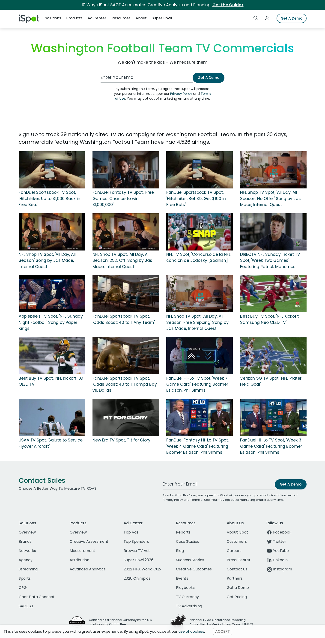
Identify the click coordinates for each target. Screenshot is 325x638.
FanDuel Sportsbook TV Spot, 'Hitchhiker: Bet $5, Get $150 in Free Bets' (196, 198)
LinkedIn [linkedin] (277, 560)
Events (182, 578)
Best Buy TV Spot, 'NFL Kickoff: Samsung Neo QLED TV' (269, 319)
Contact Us (237, 569)
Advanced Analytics (88, 569)
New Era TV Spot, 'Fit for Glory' (121, 440)
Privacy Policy (181, 93)
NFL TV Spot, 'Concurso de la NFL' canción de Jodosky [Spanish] (198, 257)
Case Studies (187, 541)
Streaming (28, 569)
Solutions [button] (53, 18)
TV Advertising (189, 606)
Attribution (79, 560)
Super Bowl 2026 (138, 560)
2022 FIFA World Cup (142, 569)
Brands (25, 541)
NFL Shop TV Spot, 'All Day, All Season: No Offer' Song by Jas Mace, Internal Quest (270, 198)
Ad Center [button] (97, 18)
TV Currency (187, 596)
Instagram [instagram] (279, 569)
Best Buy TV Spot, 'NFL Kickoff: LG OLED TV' (51, 381)
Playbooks (185, 587)
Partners (235, 578)
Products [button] (74, 18)
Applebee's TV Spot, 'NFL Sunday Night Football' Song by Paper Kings (51, 322)
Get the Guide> (228, 5)
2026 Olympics (137, 578)
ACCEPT (222, 631)
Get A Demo (291, 18)
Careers (234, 550)
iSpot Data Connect (37, 596)
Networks (27, 550)
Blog (180, 550)
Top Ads (131, 532)
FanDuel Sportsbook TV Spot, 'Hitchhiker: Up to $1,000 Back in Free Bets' (49, 198)
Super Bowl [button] (162, 18)
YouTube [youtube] (277, 550)
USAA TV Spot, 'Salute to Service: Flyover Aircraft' (51, 443)
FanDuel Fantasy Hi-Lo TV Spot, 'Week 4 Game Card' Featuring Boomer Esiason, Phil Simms (197, 446)
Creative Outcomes (194, 569)
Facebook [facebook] (278, 532)
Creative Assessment (89, 541)
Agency (26, 560)
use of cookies (191, 631)
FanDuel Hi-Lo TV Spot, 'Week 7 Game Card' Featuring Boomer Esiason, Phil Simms (197, 384)
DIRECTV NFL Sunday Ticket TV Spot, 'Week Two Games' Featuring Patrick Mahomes (270, 260)
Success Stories (190, 560)
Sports (25, 578)
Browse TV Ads (137, 550)
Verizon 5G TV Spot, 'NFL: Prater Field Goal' (270, 381)
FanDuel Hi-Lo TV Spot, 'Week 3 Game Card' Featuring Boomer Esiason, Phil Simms (271, 446)
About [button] (141, 18)
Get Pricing (237, 596)
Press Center (238, 560)
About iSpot (237, 532)
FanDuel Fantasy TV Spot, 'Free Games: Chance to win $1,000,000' (123, 198)
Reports (183, 532)
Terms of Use (200, 500)
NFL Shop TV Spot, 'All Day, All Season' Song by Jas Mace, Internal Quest (47, 260)
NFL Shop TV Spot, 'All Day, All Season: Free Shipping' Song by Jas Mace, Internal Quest (197, 322)
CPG (23, 587)
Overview (27, 532)
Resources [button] (121, 18)
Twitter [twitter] (276, 541)
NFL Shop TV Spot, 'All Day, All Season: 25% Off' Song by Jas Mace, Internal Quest (122, 260)
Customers (237, 541)
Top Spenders (136, 541)
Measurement (82, 550)
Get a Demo (238, 587)
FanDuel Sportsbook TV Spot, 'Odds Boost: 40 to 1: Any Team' (123, 319)
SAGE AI (26, 606)
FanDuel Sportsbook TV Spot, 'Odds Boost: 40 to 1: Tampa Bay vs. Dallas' (124, 384)
